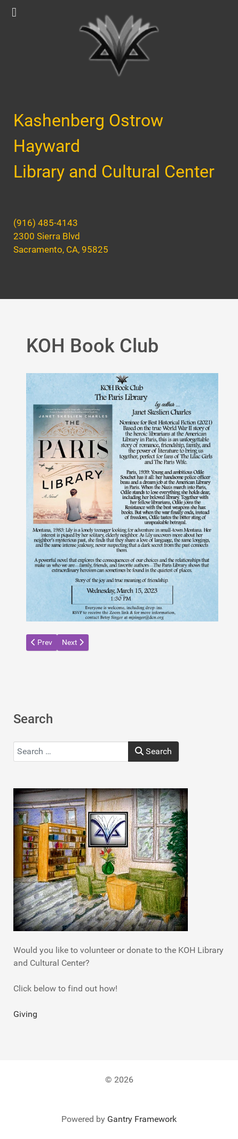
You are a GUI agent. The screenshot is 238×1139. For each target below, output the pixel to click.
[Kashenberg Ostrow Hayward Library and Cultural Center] (119, 45)
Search (153, 751)
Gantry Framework (142, 1119)
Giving (25, 1014)
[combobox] (71, 751)
